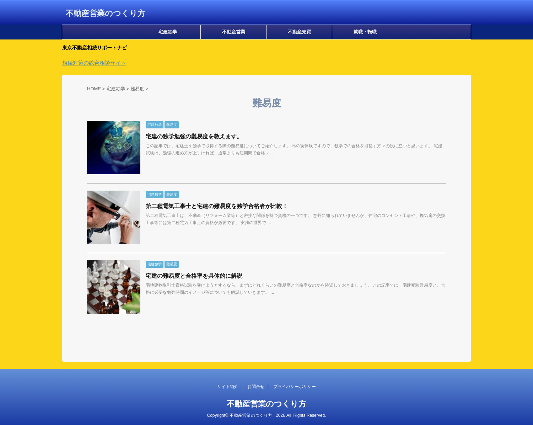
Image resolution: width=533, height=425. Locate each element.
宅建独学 (167, 31)
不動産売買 (299, 31)
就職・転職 (365, 31)
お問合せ (255, 386)
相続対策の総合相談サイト (94, 63)
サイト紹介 (227, 386)
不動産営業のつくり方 (105, 13)
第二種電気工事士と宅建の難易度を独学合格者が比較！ (217, 206)
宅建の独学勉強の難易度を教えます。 (194, 136)
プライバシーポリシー (294, 386)
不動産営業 (233, 31)
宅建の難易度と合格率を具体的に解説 (194, 276)
